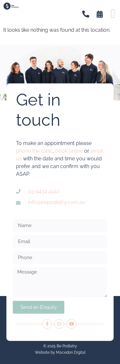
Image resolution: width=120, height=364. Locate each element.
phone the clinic (34, 151)
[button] (113, 13)
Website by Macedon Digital (60, 352)
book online (69, 151)
